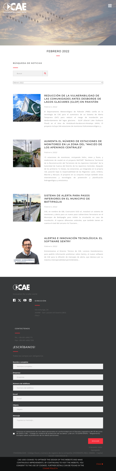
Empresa (16, 373)
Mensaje (16, 416)
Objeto (16, 405)
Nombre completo (20, 362)
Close (99, 464)
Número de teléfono (21, 384)
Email (15, 394)
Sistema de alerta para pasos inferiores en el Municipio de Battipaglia (67, 198)
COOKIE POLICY (50, 468)
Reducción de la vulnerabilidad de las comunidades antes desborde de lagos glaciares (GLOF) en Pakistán (72, 98)
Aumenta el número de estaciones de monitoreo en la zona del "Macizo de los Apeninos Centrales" (73, 144)
